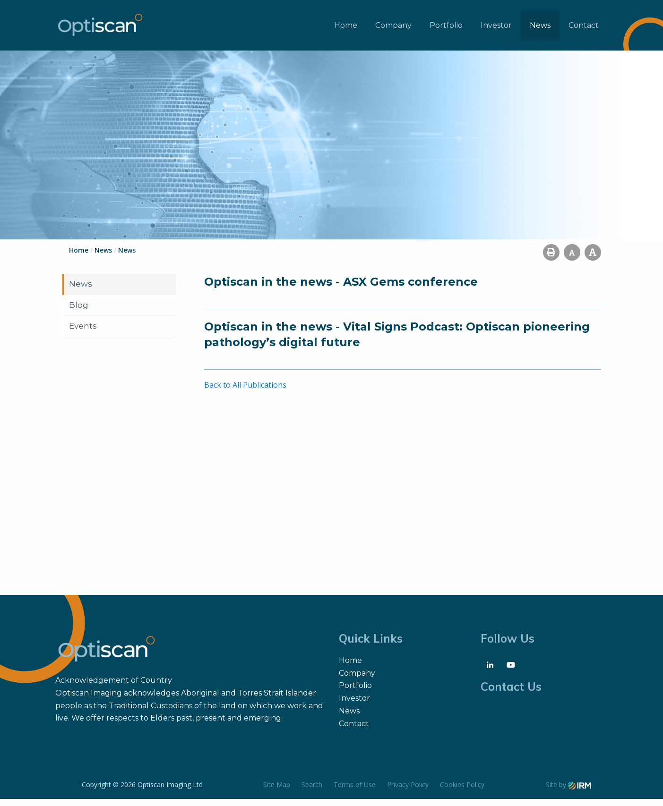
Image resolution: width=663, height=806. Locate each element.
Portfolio (446, 28)
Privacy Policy (408, 791)
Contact (583, 28)
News (540, 28)
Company (393, 28)
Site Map (276, 791)
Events (83, 333)
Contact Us (511, 694)
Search (311, 791)
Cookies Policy (462, 791)
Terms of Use (355, 791)
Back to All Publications (245, 392)
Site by (568, 791)
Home (345, 28)
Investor (496, 28)
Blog (78, 311)
